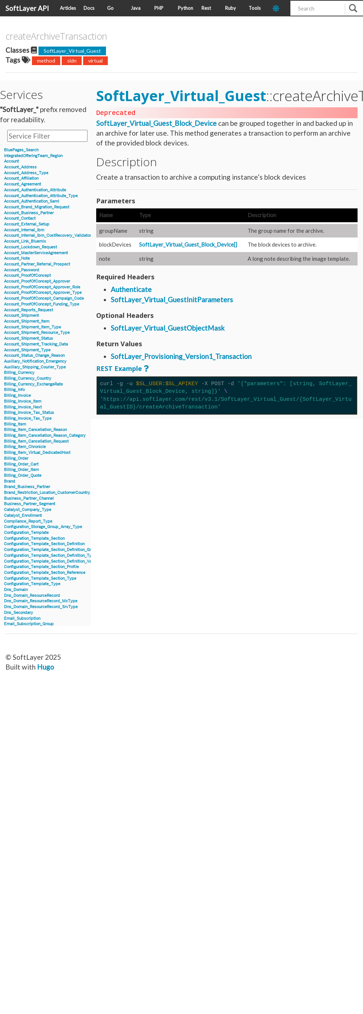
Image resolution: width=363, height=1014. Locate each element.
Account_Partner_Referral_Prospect (37, 264)
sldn (72, 60)
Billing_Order (16, 458)
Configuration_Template (26, 532)
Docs (88, 8)
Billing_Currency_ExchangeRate (33, 384)
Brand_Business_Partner (27, 486)
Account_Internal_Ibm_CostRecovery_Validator (47, 235)
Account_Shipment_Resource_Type (37, 332)
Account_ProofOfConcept (27, 275)
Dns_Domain (16, 589)
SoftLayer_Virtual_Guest (72, 51)
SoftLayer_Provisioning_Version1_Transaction (181, 355)
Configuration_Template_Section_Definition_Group (51, 549)
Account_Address (20, 167)
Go (110, 8)
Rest (206, 8)
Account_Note (17, 258)
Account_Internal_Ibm (24, 230)
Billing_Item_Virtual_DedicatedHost (37, 452)
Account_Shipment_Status (28, 338)
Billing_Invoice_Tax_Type (28, 418)
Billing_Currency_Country (27, 378)
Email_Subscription (22, 618)
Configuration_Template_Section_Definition (44, 544)
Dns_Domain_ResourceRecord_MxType (40, 601)
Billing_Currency (19, 372)
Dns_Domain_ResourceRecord (32, 595)
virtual (95, 60)
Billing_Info (14, 389)
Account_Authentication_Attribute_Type (41, 195)
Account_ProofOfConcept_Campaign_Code (44, 298)
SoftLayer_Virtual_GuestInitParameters (172, 299)
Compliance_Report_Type (28, 521)
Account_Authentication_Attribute (35, 190)
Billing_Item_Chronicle (25, 446)
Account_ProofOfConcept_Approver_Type (43, 292)
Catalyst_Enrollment (23, 515)
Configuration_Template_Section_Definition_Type (50, 555)
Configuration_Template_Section (34, 538)
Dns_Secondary (18, 612)
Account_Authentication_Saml (31, 201)
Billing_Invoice (17, 395)
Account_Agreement (22, 184)
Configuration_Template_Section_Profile (41, 566)
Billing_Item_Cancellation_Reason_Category (45, 435)
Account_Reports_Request (28, 310)
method (46, 60)
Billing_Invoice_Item (22, 401)
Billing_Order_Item (21, 469)
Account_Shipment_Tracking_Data (36, 344)
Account (11, 161)
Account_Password (21, 270)
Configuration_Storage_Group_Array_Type (43, 526)
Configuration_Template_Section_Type (40, 578)
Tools (255, 8)
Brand (9, 481)
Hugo (45, 667)
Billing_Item (15, 424)
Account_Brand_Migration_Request (36, 207)
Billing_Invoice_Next (23, 407)
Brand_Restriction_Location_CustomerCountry (47, 492)
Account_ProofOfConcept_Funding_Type (41, 304)
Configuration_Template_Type (32, 584)
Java (135, 8)
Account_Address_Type (26, 173)
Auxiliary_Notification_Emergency (35, 361)
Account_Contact (20, 218)
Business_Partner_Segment (29, 504)
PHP (158, 8)
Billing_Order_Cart (21, 464)
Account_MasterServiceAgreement (36, 253)
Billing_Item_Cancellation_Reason (35, 429)
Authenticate (131, 288)
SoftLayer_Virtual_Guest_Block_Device (156, 122)
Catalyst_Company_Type (27, 509)
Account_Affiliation (21, 178)
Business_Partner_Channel (29, 498)
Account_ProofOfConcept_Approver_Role (42, 287)
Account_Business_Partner (29, 213)
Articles (68, 8)
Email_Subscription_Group (29, 624)
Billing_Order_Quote (22, 475)
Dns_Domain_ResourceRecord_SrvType (41, 606)
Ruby (230, 8)
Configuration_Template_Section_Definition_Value (50, 561)
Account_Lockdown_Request (30, 247)
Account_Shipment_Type (27, 350)
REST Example (119, 367)
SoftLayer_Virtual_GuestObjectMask (168, 327)
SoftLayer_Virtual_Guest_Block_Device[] (188, 243)
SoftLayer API (27, 8)
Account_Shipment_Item (26, 321)
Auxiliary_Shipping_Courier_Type (35, 367)
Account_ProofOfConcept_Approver (37, 281)
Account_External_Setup (26, 224)
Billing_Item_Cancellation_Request (36, 441)
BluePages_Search (21, 150)
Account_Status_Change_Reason (34, 355)
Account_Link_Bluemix (25, 241)
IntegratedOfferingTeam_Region (33, 155)
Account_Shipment (21, 315)
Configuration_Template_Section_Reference (44, 572)
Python (185, 8)
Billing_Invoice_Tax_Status (29, 412)
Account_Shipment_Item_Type (32, 327)
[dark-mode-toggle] (278, 8)
